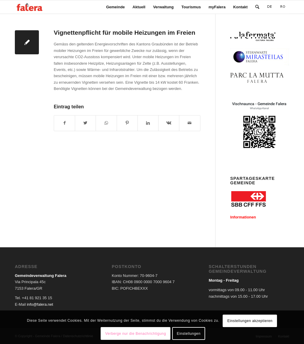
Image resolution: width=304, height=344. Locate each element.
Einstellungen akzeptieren (250, 321)
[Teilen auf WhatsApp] (106, 123)
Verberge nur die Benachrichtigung (135, 334)
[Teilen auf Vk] (169, 123)
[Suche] (257, 7)
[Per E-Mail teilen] (189, 123)
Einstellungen (189, 334)
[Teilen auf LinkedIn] (148, 123)
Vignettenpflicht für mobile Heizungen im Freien (124, 32)
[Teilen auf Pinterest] (127, 123)
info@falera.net (40, 304)
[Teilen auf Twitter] (85, 123)
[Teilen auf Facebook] (64, 123)
